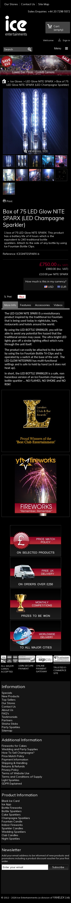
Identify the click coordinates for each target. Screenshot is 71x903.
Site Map (43, 4)
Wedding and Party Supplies (20, 749)
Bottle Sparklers (12, 811)
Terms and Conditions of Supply (22, 776)
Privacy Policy (10, 770)
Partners (7, 720)
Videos (58, 305)
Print (9, 201)
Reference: (9, 254)
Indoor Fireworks (12, 825)
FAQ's (5, 713)
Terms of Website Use (15, 773)
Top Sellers (9, 699)
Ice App (6, 804)
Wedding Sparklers (14, 831)
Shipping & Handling (14, 763)
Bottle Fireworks (12, 807)
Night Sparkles (11, 838)
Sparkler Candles (12, 828)
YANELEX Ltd (61, 897)
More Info (10, 305)
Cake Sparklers (11, 814)
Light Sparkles (10, 780)
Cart (58, 28)
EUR (61, 286)
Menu (57, 48)
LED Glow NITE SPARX (39, 81)
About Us (7, 710)
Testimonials (9, 717)
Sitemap (7, 730)
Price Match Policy (13, 756)
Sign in (66, 40)
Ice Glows (16, 81)
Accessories (42, 305)
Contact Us (28, 4)
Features (25, 305)
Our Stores (11, 4)
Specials (7, 693)
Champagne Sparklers (16, 818)
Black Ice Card (11, 801)
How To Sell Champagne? (18, 752)
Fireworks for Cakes (14, 746)
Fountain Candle (12, 821)
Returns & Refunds (13, 766)
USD (49, 286)
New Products (10, 696)
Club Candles (10, 835)
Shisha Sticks (10, 723)
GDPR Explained (12, 783)
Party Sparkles (11, 727)
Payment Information (15, 759)
